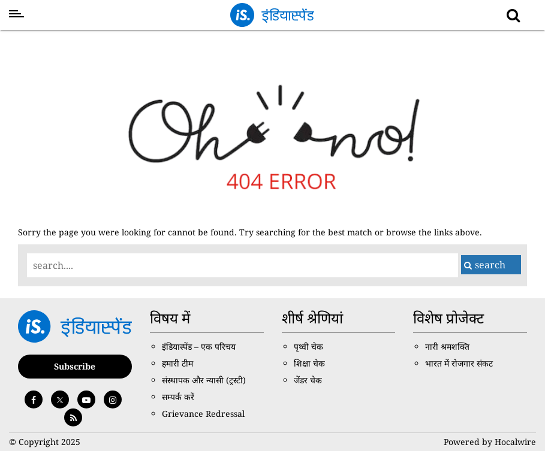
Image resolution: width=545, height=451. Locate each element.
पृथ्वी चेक (308, 346)
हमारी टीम (177, 363)
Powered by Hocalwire (490, 441)
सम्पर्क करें (178, 396)
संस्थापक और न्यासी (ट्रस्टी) (204, 380)
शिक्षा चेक (309, 363)
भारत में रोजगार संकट (459, 363)
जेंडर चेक (308, 380)
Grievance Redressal (203, 413)
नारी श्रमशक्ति (447, 346)
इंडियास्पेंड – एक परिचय (199, 346)
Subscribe (74, 366)
